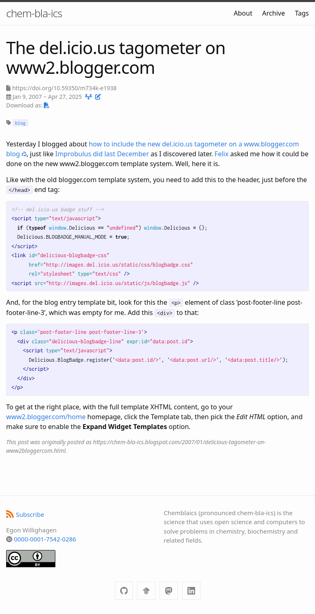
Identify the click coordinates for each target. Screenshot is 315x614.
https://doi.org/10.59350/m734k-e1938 (64, 88)
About (243, 13)
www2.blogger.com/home (46, 416)
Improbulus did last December (102, 153)
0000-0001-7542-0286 (45, 539)
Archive (273, 13)
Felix (221, 153)
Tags (302, 13)
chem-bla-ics (34, 13)
